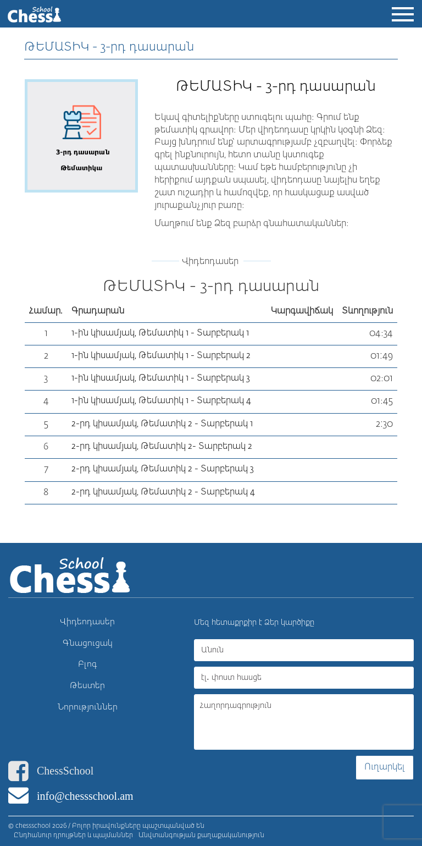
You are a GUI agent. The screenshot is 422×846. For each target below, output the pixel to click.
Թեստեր (87, 686)
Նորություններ (88, 707)
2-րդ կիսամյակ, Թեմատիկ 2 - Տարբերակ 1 (162, 424)
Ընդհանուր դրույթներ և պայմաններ (73, 835)
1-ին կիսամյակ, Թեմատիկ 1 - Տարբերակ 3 (160, 378)
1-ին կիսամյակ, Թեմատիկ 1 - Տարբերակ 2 (161, 355)
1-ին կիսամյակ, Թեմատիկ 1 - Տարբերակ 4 (161, 401)
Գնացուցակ (88, 643)
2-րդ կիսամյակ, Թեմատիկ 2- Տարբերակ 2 (161, 446)
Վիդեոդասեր (87, 622)
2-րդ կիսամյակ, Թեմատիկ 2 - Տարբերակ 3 (162, 469)
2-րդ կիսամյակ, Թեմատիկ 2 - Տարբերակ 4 (163, 492)
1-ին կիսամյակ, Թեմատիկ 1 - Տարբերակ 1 (160, 333)
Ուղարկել (384, 767)
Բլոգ (87, 664)
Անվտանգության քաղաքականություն (201, 835)
